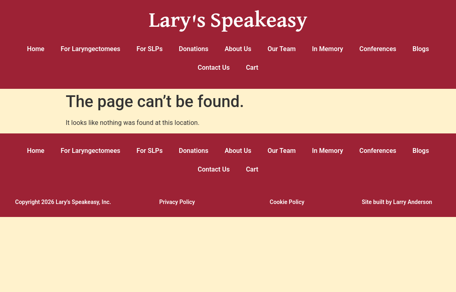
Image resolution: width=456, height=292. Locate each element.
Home (36, 49)
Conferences (377, 49)
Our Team (281, 49)
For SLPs (150, 49)
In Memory (327, 49)
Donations (194, 49)
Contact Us (214, 67)
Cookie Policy (287, 202)
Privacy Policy (177, 202)
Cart (252, 67)
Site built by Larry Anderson (397, 202)
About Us (238, 49)
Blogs (421, 49)
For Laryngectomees (90, 49)
